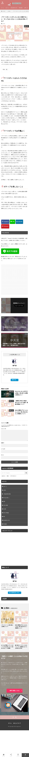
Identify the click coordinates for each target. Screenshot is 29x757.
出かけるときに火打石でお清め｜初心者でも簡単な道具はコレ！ (21, 393)
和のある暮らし (6, 497)
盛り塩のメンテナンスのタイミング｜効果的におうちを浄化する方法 (21, 647)
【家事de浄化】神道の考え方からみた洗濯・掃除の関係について (21, 402)
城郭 (4, 501)
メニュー (18, 755)
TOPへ (25, 755)
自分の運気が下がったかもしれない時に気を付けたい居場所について (21, 411)
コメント (3, 428)
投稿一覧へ (14, 379)
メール (3, 448)
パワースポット (13, 475)
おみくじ (7, 7)
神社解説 (21, 7)
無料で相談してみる (14, 690)
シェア (11, 755)
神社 (8, 475)
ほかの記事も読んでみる (14, 592)
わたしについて (17, 723)
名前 (2, 442)
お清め (9, 11)
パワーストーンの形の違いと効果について (7, 625)
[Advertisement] (14, 278)
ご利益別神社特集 (7, 494)
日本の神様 (5, 505)
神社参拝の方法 (14, 7)
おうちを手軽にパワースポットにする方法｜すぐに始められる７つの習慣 (7, 647)
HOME (3, 11)
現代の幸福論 (6, 512)
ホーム (2, 7)
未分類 (4, 509)
